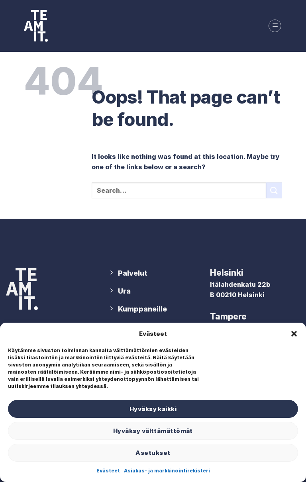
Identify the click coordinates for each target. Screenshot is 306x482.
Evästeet (108, 471)
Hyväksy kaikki (153, 409)
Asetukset (152, 453)
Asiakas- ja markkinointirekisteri (167, 471)
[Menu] (275, 26)
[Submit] (274, 190)
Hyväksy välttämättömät (153, 431)
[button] (294, 334)
